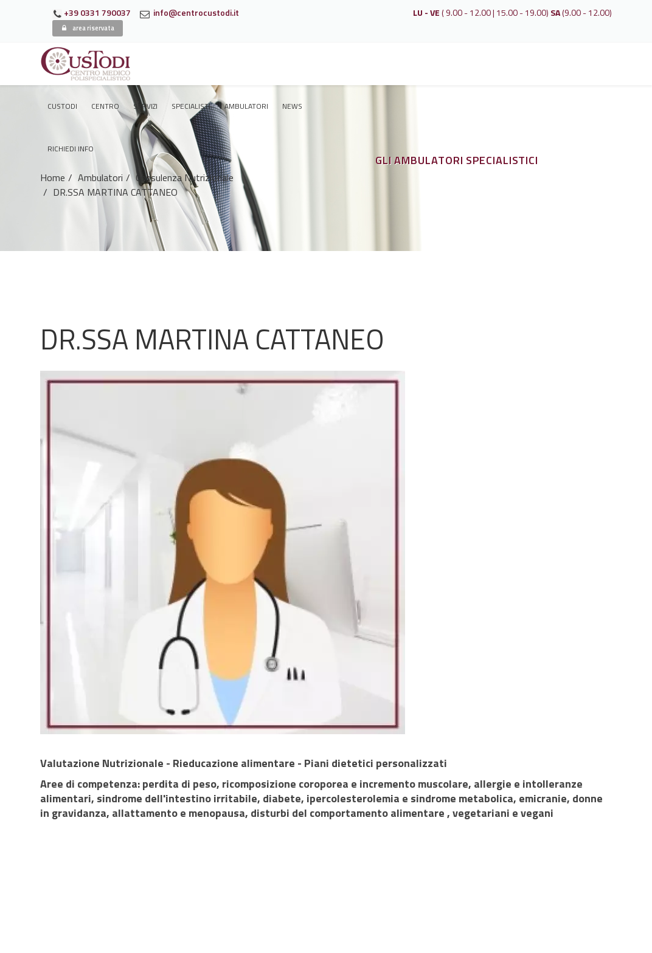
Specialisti (191, 106)
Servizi (145, 106)
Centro (105, 106)
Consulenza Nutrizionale (185, 177)
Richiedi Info (70, 148)
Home (52, 177)
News (292, 106)
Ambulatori (246, 106)
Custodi (62, 106)
